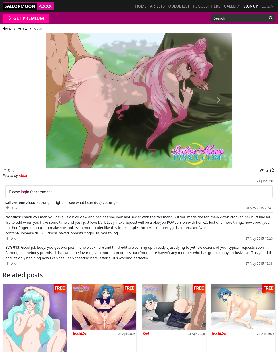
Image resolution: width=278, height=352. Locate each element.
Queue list (178, 6)
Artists (157, 6)
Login (268, 6)
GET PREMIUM (25, 18)
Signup (250, 6)
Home (140, 6)
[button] (60, 100)
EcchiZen (81, 333)
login (25, 191)
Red (146, 333)
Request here (206, 6)
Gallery (232, 6)
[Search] (270, 18)
